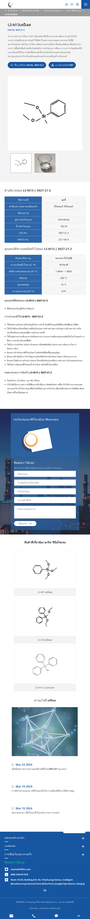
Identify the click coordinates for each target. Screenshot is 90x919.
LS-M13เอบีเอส (10, 14)
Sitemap (33, 908)
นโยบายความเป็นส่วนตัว (50, 908)
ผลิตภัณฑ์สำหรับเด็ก (30, 10)
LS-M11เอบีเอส (45, 593)
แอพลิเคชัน (9, 845)
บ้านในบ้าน (13, 10)
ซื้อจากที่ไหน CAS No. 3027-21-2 (27, 65)
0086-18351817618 (19, 874)
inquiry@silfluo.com (21, 869)
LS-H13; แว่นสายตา (45, 689)
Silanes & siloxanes (52, 10)
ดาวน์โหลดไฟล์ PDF (62, 65)
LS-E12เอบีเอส (45, 641)
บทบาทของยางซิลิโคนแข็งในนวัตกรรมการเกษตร (35, 814)
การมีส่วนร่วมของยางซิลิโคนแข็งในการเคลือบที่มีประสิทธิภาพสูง (42, 792)
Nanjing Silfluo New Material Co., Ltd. (45, 902)
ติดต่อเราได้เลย (14, 862)
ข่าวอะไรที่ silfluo (45, 700)
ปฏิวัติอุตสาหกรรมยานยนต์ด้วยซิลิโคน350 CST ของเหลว (39, 770)
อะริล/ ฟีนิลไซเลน (73, 10)
